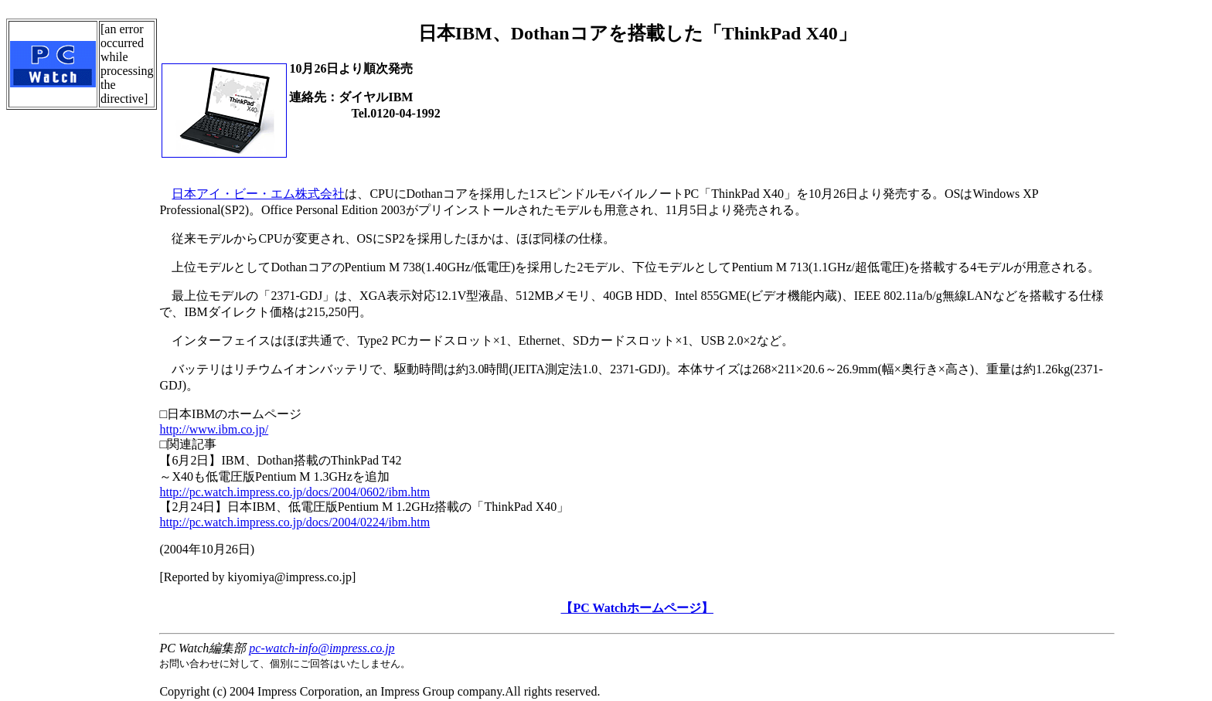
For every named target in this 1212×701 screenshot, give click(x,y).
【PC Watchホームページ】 (636, 607)
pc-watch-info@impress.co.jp (321, 648)
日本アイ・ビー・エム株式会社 (258, 193)
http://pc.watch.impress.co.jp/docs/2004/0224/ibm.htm (294, 522)
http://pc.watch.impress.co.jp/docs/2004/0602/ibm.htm (294, 492)
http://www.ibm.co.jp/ (213, 429)
